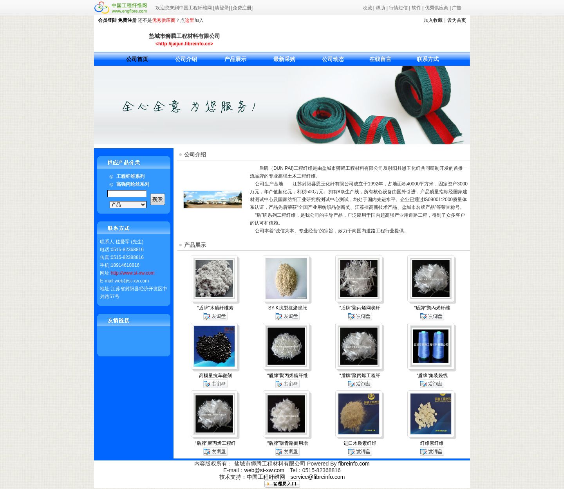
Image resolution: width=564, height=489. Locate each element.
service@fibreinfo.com (318, 477)
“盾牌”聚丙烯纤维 (432, 308)
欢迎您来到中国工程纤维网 (183, 8)
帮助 (380, 8)
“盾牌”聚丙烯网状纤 (360, 308)
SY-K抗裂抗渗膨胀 (287, 308)
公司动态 (333, 59)
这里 (189, 20)
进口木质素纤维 (359, 443)
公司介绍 (186, 59)
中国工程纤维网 (266, 477)
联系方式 (428, 59)
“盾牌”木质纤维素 (215, 308)
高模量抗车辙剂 (215, 375)
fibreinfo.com (354, 463)
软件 (416, 8)
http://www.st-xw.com (133, 273)
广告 (456, 8)
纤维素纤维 (432, 443)
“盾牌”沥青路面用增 (287, 443)
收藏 (367, 8)
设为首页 (456, 20)
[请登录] (221, 8)
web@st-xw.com (264, 470)
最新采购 (284, 59)
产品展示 (235, 59)
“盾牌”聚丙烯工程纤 (360, 375)
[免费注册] (242, 8)
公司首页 (137, 59)
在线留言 (380, 59)
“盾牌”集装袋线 (432, 375)
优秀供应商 (436, 8)
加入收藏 (433, 20)
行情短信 (398, 8)
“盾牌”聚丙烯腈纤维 (287, 375)
